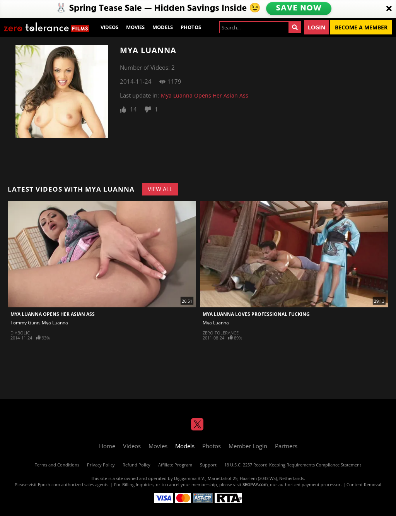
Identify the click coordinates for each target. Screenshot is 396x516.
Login (316, 27)
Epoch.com (49, 484)
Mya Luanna (55, 322)
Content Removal (363, 484)
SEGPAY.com (255, 484)
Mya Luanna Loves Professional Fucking (256, 314)
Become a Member (361, 27)
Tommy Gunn (24, 322)
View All (160, 189)
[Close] (389, 9)
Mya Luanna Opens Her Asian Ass (204, 95)
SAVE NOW (299, 8)
